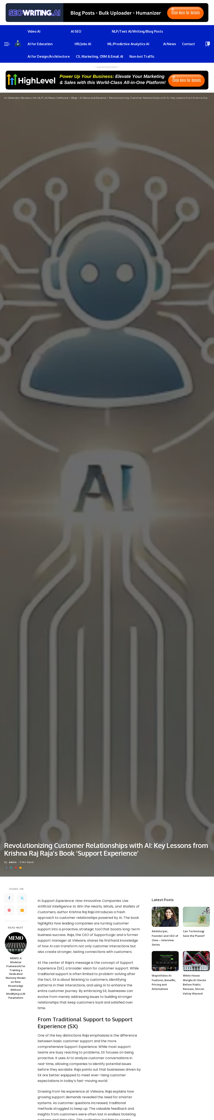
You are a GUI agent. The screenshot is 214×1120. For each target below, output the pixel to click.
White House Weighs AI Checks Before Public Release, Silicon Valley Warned (194, 984)
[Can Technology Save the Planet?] (196, 917)
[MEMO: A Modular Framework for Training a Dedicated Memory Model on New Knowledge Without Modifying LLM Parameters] (16, 943)
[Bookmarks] (207, 44)
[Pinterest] (16, 867)
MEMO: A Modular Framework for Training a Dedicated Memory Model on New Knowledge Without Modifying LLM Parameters (16, 977)
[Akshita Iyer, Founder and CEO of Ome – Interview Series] (165, 917)
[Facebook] (6, 867)
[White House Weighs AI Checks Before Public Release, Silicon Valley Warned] (196, 961)
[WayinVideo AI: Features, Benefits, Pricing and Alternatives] (165, 961)
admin (13, 862)
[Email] (20, 867)
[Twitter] (11, 867)
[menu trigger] (9, 44)
